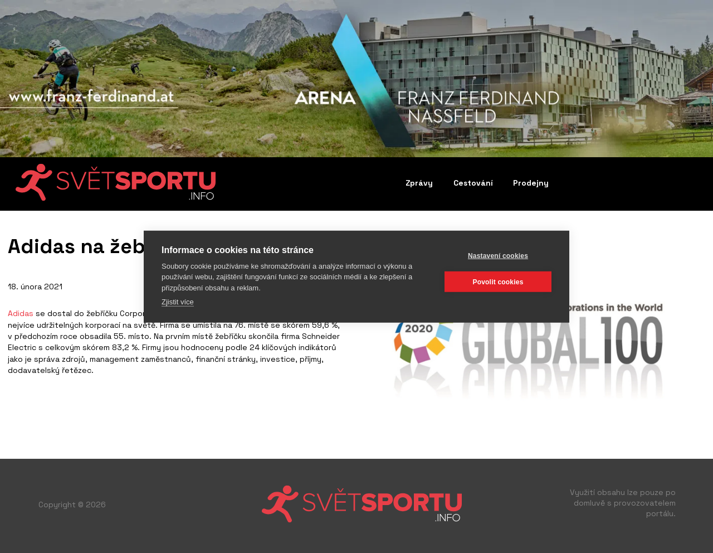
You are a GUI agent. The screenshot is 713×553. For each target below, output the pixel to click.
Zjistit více (178, 302)
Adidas (20, 313)
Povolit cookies (497, 281)
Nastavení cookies (498, 255)
